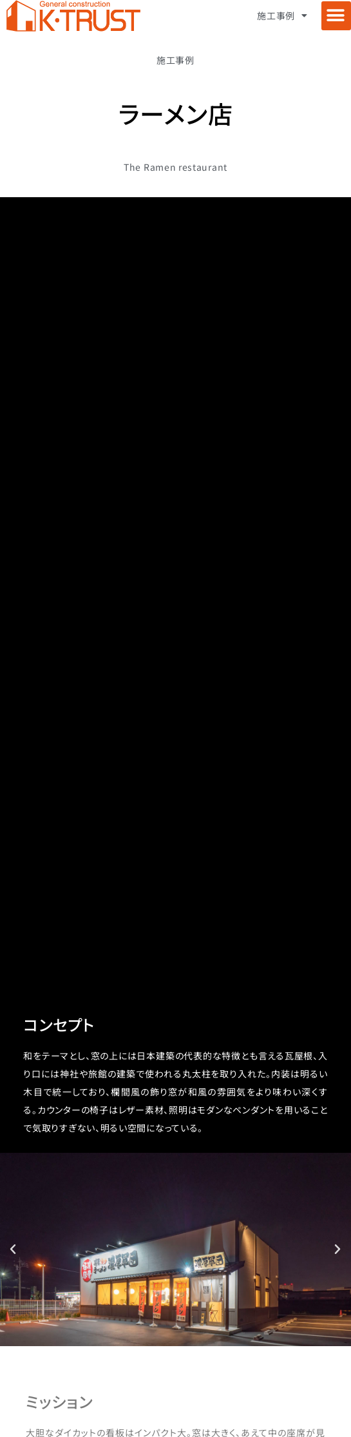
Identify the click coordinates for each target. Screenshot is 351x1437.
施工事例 (282, 15)
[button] (336, 15)
